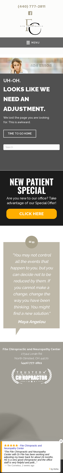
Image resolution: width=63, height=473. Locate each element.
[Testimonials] (31, 282)
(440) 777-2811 (31, 6)
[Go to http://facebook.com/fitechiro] (30, 13)
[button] (19, 134)
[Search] (31, 147)
